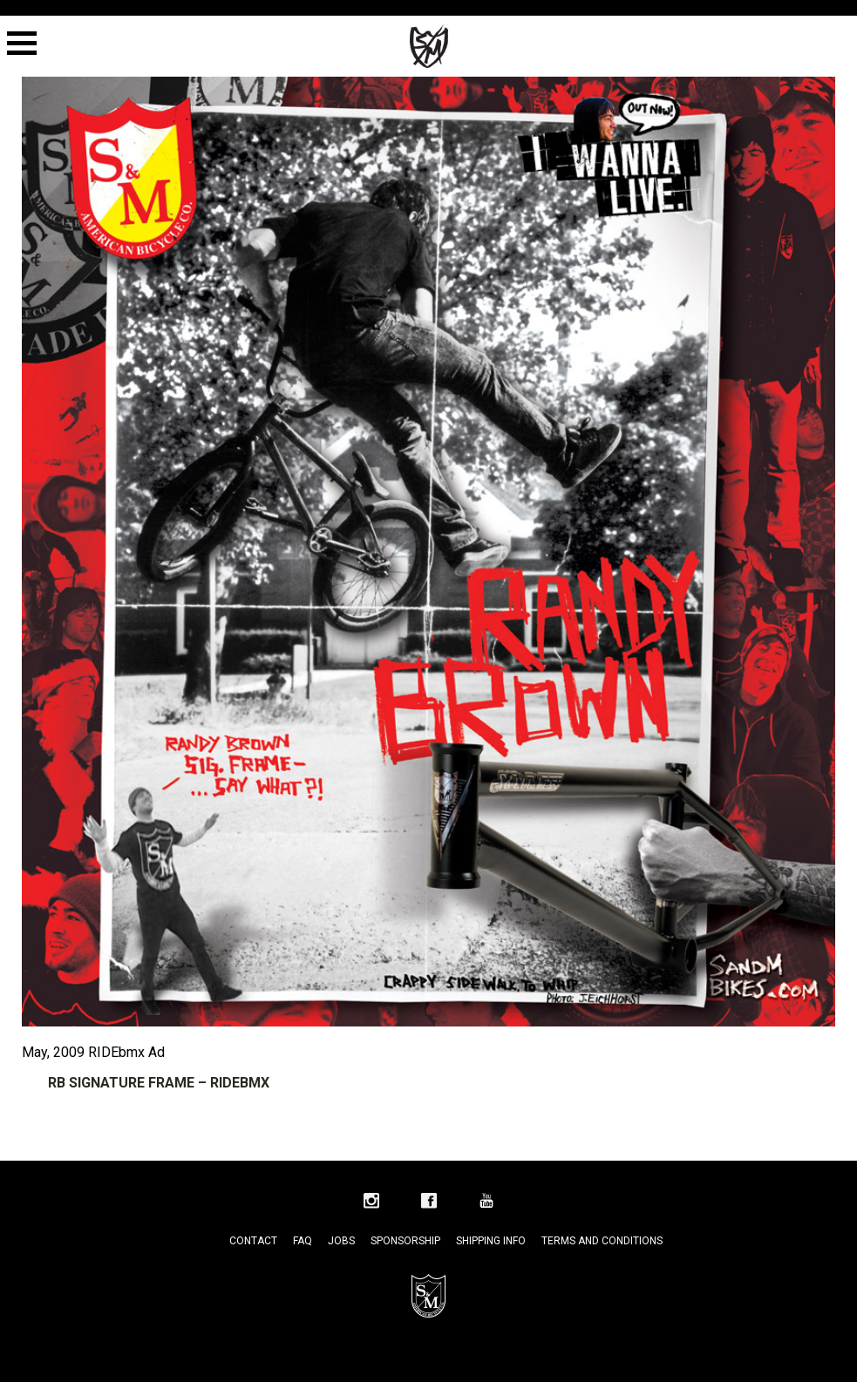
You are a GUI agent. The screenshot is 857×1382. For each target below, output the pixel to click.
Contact (253, 1241)
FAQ (302, 1241)
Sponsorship (405, 1241)
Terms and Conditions (602, 1241)
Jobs (341, 1241)
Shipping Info (491, 1241)
